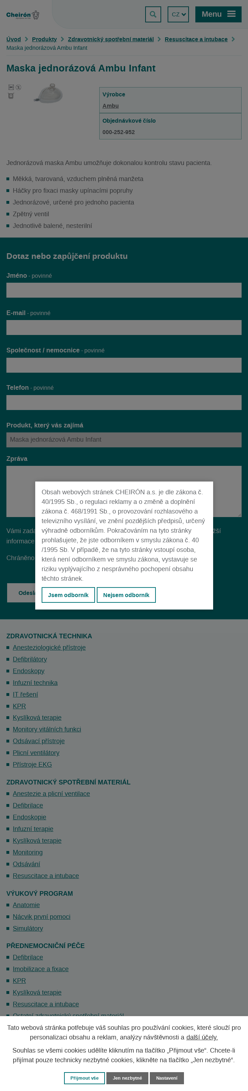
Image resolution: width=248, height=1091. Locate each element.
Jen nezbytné (127, 1078)
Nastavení (167, 1078)
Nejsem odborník (126, 595)
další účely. (202, 1038)
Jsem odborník (68, 595)
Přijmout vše (84, 1078)
